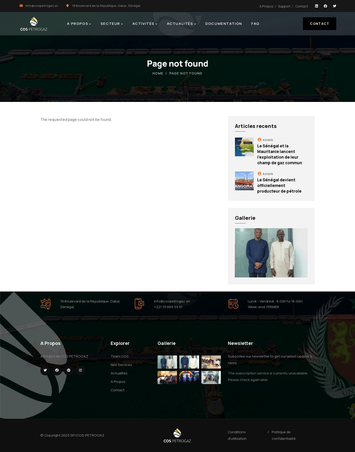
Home (157, 73)
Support (284, 6)
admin (268, 140)
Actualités (119, 373)
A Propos (266, 6)
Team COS (120, 356)
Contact (301, 6)
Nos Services (121, 364)
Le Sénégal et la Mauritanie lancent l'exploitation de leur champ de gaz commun (279, 154)
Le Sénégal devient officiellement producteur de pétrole (279, 185)
